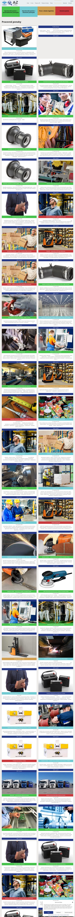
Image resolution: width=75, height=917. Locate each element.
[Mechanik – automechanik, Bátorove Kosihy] (19, 783)
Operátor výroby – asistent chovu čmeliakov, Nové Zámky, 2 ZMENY (55, 760)
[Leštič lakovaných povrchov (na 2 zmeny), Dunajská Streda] (55, 579)
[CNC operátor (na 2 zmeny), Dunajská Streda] (19, 612)
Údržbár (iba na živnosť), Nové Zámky (56, 727)
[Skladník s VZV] (55, 476)
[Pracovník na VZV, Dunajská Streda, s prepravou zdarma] (55, 374)
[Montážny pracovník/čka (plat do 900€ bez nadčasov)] (19, 374)
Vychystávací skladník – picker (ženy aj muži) (56, 216)
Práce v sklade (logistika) (46, 11)
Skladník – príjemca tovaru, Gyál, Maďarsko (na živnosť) (19, 284)
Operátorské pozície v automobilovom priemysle (11, 11)
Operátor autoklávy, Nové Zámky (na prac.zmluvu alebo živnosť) (55, 284)
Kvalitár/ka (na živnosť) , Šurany (19, 216)
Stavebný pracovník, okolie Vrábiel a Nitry (19, 419)
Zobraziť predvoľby (68, 912)
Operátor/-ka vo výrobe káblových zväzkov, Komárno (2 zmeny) (55, 149)
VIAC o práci (19, 57)
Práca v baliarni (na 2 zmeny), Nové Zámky (56, 419)
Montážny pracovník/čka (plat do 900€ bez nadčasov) (19, 386)
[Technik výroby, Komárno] (19, 852)
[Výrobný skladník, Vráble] (19, 647)
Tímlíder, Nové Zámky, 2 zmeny (19, 760)
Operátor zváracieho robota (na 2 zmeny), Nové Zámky (55, 658)
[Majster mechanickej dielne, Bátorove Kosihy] (55, 783)
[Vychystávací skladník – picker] (19, 510)
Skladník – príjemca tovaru (19, 453)
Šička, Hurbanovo (19, 48)
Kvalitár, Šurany (55, 26)
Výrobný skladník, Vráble (19, 658)
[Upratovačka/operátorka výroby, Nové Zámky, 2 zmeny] (19, 715)
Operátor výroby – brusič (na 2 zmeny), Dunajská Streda (19, 591)
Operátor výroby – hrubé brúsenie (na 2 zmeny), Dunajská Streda (56, 557)
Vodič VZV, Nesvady (56, 522)
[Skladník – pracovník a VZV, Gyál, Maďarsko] (55, 239)
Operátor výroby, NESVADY (55, 351)
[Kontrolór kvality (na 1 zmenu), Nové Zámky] (19, 681)
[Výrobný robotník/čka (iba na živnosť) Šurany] (55, 852)
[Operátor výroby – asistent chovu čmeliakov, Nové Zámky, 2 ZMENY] (55, 749)
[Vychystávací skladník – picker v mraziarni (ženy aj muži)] (19, 239)
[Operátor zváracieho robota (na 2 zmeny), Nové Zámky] (55, 647)
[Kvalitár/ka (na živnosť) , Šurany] (19, 205)
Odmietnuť (58, 912)
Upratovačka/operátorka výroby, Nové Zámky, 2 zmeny (19, 727)
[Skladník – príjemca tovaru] (19, 442)
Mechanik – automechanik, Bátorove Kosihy (19, 795)
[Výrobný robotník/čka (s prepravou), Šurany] (55, 681)
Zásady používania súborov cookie (54, 914)
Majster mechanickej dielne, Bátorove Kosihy (55, 795)
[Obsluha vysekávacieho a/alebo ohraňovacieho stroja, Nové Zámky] (55, 305)
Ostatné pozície (64, 11)
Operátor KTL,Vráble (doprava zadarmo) (55, 624)
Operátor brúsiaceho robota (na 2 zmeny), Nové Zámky (19, 557)
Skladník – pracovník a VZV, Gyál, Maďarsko (55, 251)
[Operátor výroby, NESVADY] (55, 340)
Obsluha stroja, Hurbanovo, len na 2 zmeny (56, 183)
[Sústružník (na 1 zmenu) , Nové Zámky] (19, 476)
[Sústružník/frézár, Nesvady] (19, 340)
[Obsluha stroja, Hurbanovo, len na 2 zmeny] (55, 171)
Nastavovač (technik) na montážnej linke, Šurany (55, 829)
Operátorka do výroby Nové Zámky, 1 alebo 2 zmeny (19, 317)
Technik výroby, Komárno (19, 864)
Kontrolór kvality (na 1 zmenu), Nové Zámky (19, 693)
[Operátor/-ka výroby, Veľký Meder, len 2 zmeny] (55, 104)
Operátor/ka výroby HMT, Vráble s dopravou (19, 829)
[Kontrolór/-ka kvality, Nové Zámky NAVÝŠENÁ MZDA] (19, 137)
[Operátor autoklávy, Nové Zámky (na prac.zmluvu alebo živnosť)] (55, 272)
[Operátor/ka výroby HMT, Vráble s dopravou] (19, 817)
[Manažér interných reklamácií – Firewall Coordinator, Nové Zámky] (19, 886)
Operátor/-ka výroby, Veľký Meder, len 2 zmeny (56, 116)
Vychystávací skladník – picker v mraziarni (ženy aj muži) (19, 251)
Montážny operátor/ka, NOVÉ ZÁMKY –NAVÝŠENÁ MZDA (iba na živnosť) (19, 183)
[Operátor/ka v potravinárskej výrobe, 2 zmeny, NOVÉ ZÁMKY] (55, 886)
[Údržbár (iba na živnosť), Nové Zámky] (55, 715)
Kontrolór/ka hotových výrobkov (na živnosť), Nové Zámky (55, 81)
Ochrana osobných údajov (64, 914)
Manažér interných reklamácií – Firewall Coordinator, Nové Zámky (19, 898)
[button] (72, 902)
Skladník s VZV (56, 488)
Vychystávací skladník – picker (19, 522)
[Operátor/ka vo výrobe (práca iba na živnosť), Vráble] (19, 104)
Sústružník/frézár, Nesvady (19, 351)
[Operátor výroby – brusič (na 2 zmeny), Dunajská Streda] (19, 579)
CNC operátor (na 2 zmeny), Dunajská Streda (19, 624)
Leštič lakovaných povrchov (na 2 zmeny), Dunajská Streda (55, 591)
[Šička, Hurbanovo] (19, 36)
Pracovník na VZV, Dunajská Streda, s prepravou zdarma (56, 386)
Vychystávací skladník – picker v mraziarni (56, 453)
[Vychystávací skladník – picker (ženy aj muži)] (55, 205)
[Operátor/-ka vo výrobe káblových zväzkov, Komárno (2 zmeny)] (55, 137)
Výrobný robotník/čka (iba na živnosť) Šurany (56, 864)
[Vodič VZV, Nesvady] (55, 510)
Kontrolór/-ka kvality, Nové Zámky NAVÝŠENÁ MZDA (19, 149)
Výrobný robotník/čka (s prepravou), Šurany (56, 693)
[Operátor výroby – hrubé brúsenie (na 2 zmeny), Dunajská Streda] (55, 545)
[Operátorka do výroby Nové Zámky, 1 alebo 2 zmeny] (19, 305)
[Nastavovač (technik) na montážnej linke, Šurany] (55, 817)
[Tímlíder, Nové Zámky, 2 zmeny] (19, 749)
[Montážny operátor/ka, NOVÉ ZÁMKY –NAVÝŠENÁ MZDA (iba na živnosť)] (19, 171)
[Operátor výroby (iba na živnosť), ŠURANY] (19, 70)
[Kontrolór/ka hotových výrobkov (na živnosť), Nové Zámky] (55, 70)
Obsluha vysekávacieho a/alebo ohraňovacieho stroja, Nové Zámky (55, 317)
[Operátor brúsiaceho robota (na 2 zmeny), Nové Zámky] (19, 545)
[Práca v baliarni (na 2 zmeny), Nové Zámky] (55, 407)
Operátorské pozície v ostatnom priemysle (28, 11)
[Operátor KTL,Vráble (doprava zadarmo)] (55, 612)
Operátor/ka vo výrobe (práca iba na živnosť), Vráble (19, 116)
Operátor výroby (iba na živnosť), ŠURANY (19, 81)
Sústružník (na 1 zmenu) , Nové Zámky (19, 488)
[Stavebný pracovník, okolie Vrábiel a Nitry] (19, 407)
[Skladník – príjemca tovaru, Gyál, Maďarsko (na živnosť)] (19, 272)
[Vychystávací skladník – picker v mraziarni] (55, 442)
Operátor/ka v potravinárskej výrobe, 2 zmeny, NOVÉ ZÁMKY (56, 898)
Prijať (48, 912)
